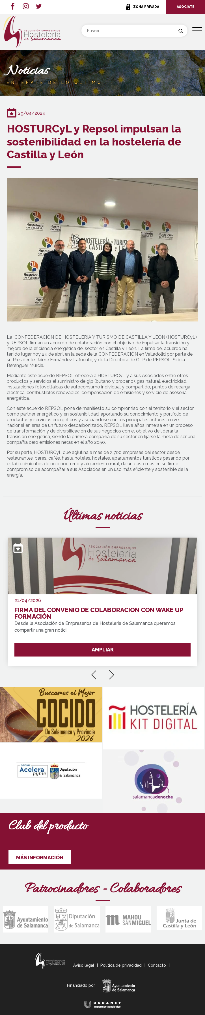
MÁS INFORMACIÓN (39, 857)
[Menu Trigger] (197, 30)
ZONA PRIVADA (146, 7)
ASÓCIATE (186, 7)
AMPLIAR (103, 650)
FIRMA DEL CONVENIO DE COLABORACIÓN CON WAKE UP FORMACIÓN (98, 613)
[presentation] (93, 673)
